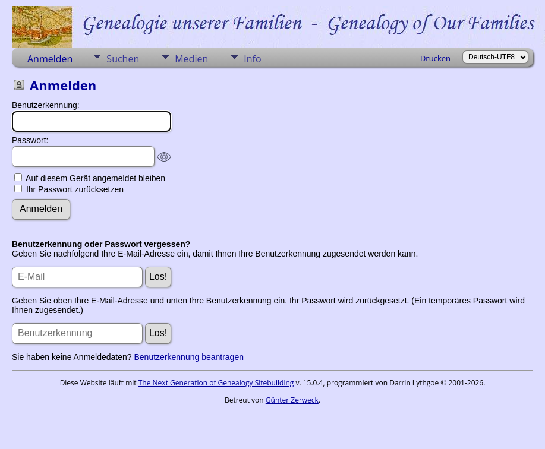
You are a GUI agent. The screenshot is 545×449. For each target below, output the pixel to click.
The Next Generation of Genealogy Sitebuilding (216, 383)
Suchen (122, 58)
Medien (191, 58)
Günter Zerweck (292, 400)
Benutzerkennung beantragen (189, 357)
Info (252, 58)
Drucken (435, 58)
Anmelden (50, 58)
